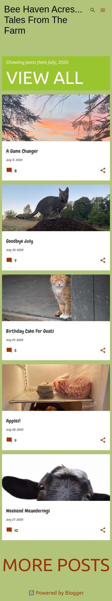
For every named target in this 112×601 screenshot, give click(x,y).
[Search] (93, 10)
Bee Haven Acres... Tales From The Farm (43, 20)
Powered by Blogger (56, 593)
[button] (103, 170)
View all (44, 77)
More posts (56, 564)
